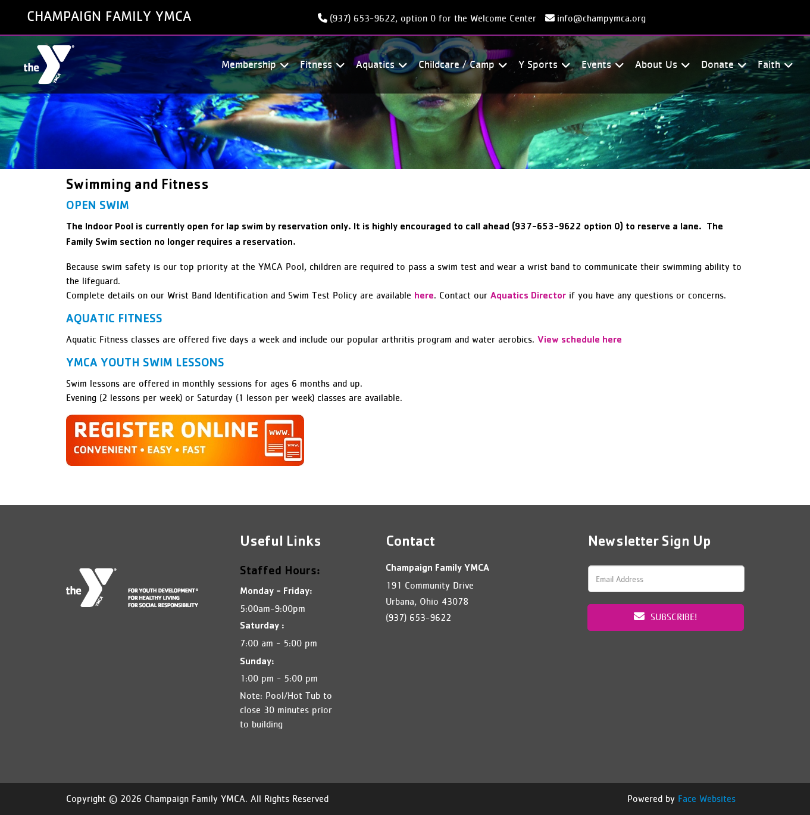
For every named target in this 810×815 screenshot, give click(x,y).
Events (600, 64)
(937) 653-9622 (418, 617)
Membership (253, 64)
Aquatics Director (528, 296)
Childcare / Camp (460, 64)
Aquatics (380, 64)
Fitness (320, 64)
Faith (773, 64)
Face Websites (707, 798)
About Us (660, 64)
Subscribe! (665, 617)
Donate (722, 64)
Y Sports (542, 64)
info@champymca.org (601, 18)
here (424, 296)
